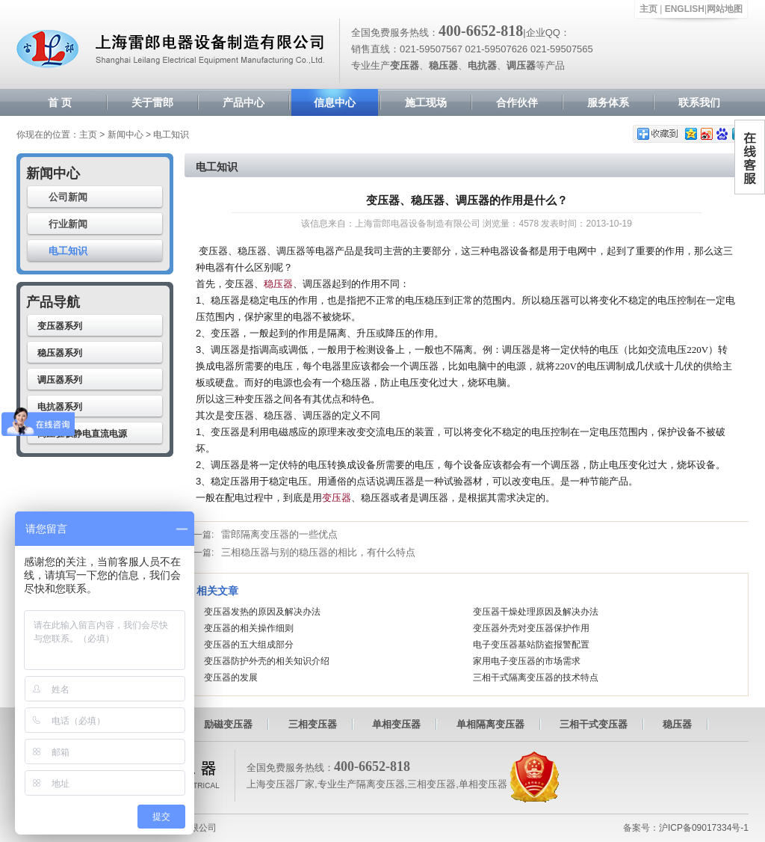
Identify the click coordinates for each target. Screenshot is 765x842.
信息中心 (335, 102)
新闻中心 (125, 134)
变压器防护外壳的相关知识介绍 (266, 661)
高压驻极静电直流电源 (82, 433)
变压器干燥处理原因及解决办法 (535, 611)
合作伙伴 (517, 102)
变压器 (336, 497)
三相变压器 (312, 724)
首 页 (60, 102)
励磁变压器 (228, 724)
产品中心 (243, 102)
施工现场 (426, 102)
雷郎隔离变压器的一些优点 (279, 534)
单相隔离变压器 (490, 724)
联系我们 (699, 102)
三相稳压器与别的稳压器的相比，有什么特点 (318, 552)
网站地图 (725, 9)
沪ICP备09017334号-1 (704, 828)
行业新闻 (68, 224)
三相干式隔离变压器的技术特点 (535, 677)
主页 (648, 9)
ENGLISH (684, 9)
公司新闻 (68, 197)
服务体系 (608, 102)
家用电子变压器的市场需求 (526, 661)
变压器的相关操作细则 (249, 628)
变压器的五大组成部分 (249, 644)
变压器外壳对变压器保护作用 (531, 628)
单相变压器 (396, 724)
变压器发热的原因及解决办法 (262, 611)
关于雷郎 (152, 102)
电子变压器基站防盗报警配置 (531, 644)
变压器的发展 (231, 677)
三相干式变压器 (594, 724)
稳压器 (278, 283)
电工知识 (68, 250)
